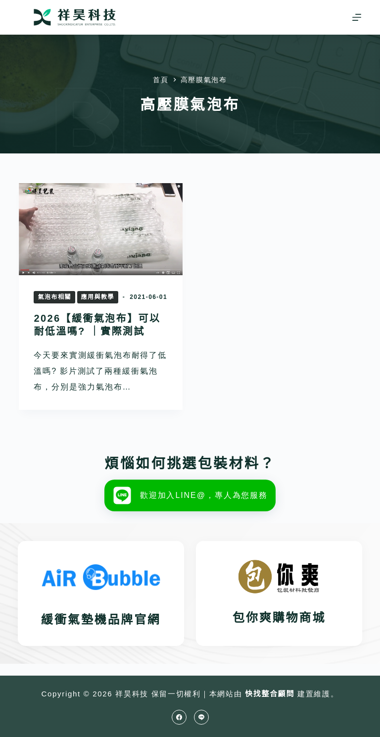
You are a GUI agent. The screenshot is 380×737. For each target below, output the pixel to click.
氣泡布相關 (54, 297)
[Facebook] (179, 717)
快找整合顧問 (269, 693)
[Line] (201, 717)
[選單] (356, 17)
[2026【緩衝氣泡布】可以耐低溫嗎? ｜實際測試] (101, 229)
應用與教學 (97, 297)
